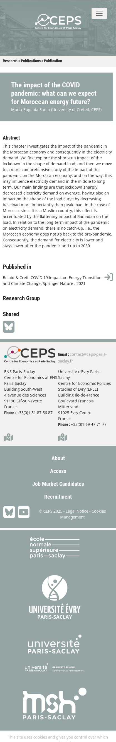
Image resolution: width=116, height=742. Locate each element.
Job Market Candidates (58, 484)
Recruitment (58, 496)
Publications (31, 61)
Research (10, 61)
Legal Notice (77, 511)
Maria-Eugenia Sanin (30, 109)
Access (58, 471)
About (58, 458)
